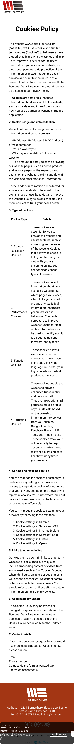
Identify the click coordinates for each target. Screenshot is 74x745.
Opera (43, 543)
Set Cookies (58, 733)
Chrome (44, 522)
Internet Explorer (49, 530)
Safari (43, 526)
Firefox (43, 539)
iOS (55, 526)
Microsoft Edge (48, 534)
